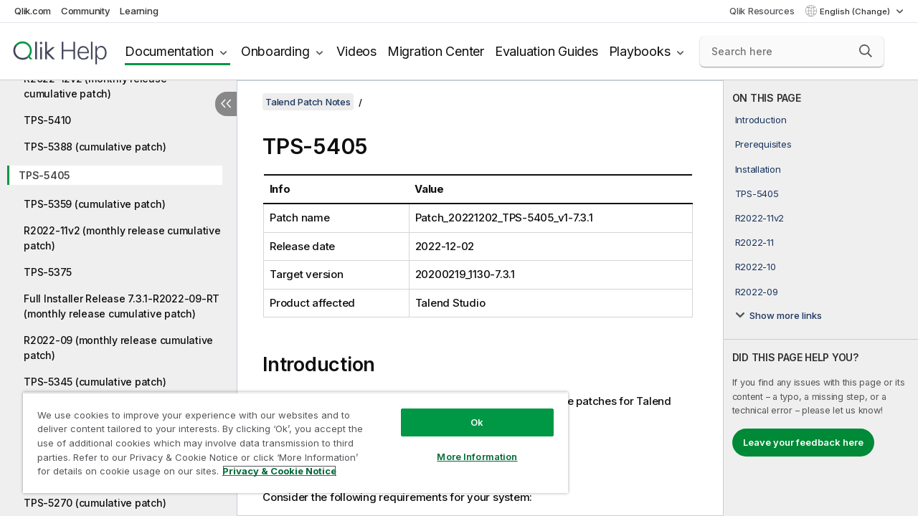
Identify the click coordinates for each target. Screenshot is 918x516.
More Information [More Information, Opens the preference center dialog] (466, 446)
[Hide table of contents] (226, 104)
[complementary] (821, 298)
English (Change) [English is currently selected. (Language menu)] (856, 11)
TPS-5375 (48, 272)
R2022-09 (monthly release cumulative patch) (118, 347)
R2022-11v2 (760, 218)
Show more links (785, 315)
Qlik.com (32, 10)
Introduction (761, 119)
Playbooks (640, 51)
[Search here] (792, 52)
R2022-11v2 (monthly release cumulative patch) (122, 238)
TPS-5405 (44, 175)
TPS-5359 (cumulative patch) (94, 204)
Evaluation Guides (546, 51)
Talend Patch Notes (308, 102)
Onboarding (275, 51)
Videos (356, 51)
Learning (139, 10)
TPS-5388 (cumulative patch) (95, 146)
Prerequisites (763, 144)
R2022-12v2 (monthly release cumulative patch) (95, 86)
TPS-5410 (47, 120)
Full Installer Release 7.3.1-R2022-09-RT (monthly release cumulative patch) (121, 306)
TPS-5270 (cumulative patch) (95, 503)
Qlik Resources (762, 10)
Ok (466, 411)
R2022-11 (754, 242)
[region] (289, 437)
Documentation (169, 51)
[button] (865, 51)
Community (85, 10)
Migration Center (435, 51)
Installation (758, 169)
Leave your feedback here (803, 442)
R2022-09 (756, 291)
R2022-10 (755, 266)
